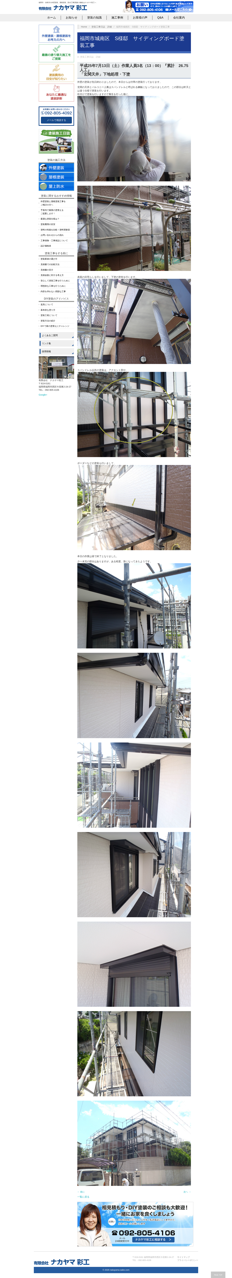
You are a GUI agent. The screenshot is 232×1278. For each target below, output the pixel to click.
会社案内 (179, 17)
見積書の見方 (47, 270)
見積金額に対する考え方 (52, 275)
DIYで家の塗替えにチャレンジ (55, 326)
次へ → (187, 1192)
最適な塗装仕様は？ (50, 219)
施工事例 (117, 17)
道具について (47, 304)
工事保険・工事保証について (54, 240)
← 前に (81, 1192)
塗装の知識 (94, 17)
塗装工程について (49, 315)
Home (84, 26)
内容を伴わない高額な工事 (53, 291)
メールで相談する (56, 120)
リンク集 (46, 343)
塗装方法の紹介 (48, 321)
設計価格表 (46, 246)
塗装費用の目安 (48, 224)
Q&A (160, 17)
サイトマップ (183, 1257)
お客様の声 (140, 17)
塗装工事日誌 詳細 (102, 26)
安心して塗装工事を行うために (55, 280)
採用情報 (46, 351)
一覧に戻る (83, 1196)
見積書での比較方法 (50, 264)
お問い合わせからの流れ (52, 235)
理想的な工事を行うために (53, 286)
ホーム (51, 17)
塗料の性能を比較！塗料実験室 (55, 230)
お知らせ (71, 17)
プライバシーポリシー (187, 1260)
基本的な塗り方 (48, 310)
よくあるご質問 (50, 335)
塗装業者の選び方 (49, 259)
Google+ (43, 394)
